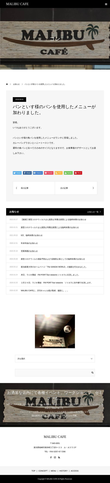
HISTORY (63, 471)
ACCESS (75, 471)
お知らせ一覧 (93, 212)
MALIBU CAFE (17, 4)
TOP (33, 471)
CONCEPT (43, 471)
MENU (53, 471)
